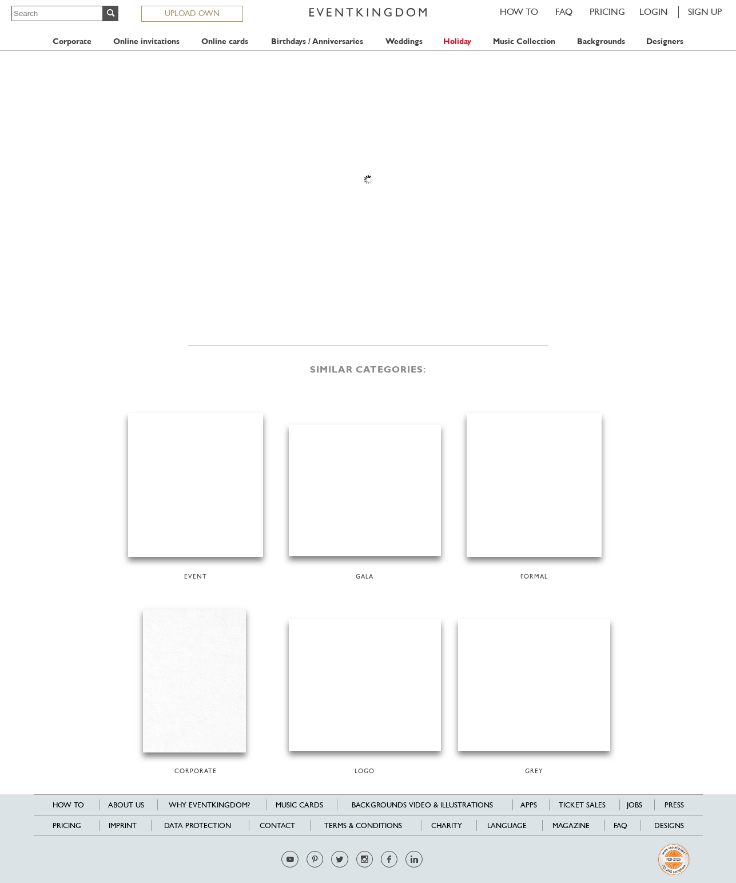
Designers (664, 41)
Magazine (571, 825)
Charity (446, 825)
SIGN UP (705, 11)
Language (507, 825)
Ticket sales (582, 805)
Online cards (224, 41)
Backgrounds (601, 41)
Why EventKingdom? (209, 805)
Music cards (299, 805)
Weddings (404, 41)
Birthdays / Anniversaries (317, 41)
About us (126, 805)
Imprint (123, 825)
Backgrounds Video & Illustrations (422, 805)
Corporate (72, 41)
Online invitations (146, 41)
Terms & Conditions (363, 825)
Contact (277, 825)
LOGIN (653, 11)
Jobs (634, 805)
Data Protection (197, 825)
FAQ (563, 11)
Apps (528, 805)
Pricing (607, 11)
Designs (669, 825)
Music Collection (524, 41)
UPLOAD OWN (192, 13)
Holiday (457, 41)
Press (674, 805)
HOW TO (519, 11)
